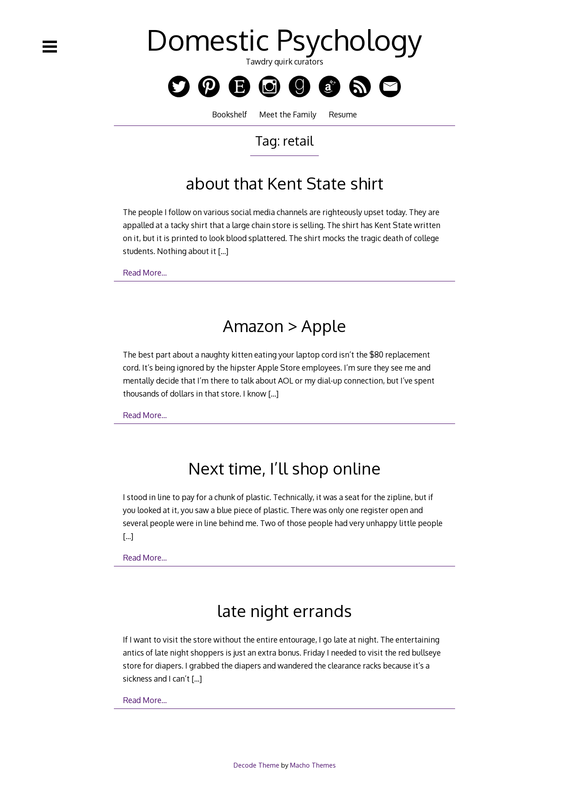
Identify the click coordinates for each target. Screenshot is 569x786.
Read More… (145, 272)
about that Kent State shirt (284, 183)
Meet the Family (288, 114)
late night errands (284, 610)
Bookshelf (229, 114)
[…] (223, 251)
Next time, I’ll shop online (284, 468)
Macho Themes (313, 765)
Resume (343, 114)
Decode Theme (256, 765)
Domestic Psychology (284, 39)
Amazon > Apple (284, 325)
